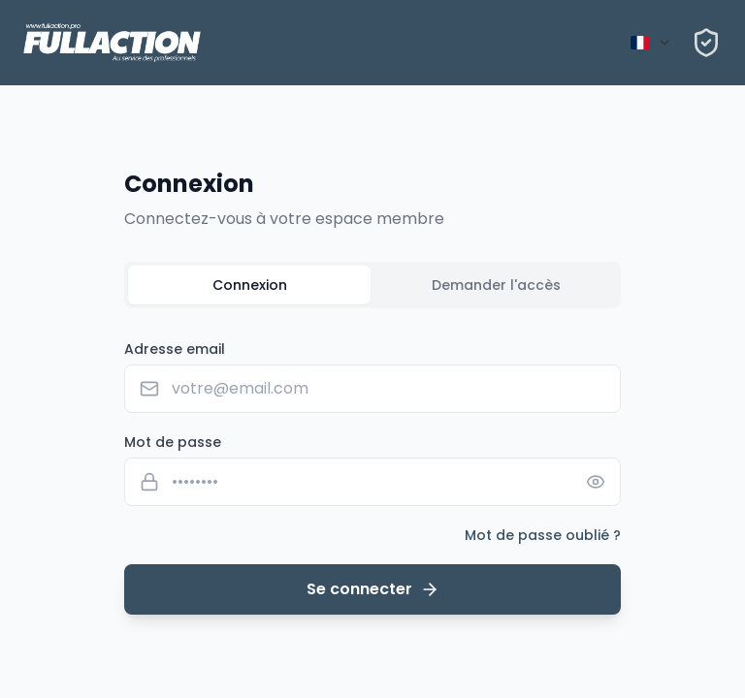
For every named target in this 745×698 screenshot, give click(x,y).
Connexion (249, 285)
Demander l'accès (496, 285)
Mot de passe (172, 442)
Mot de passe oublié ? (543, 535)
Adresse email (174, 349)
